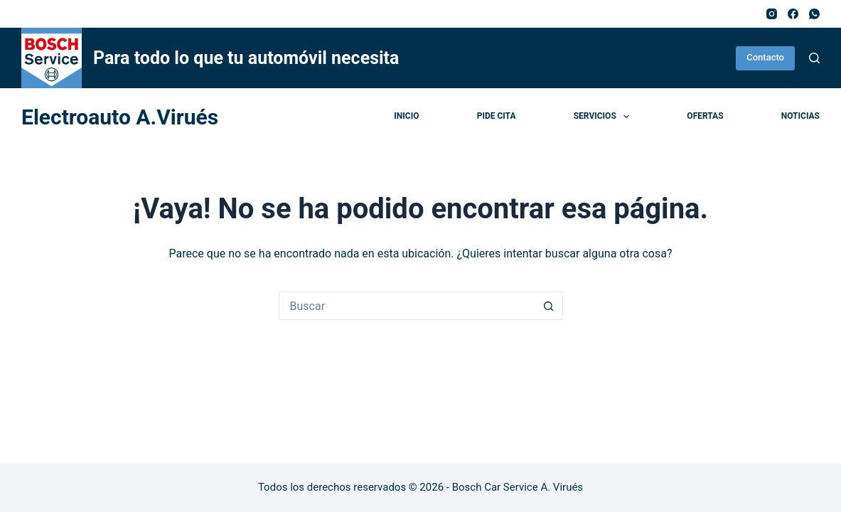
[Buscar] (814, 58)
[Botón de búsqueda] (549, 306)
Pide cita (496, 116)
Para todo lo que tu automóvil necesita (246, 58)
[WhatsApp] (814, 14)
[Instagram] (771, 14)
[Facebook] (793, 14)
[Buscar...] (407, 306)
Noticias (800, 116)
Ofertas (705, 116)
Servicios (604, 116)
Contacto (765, 57)
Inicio (406, 116)
